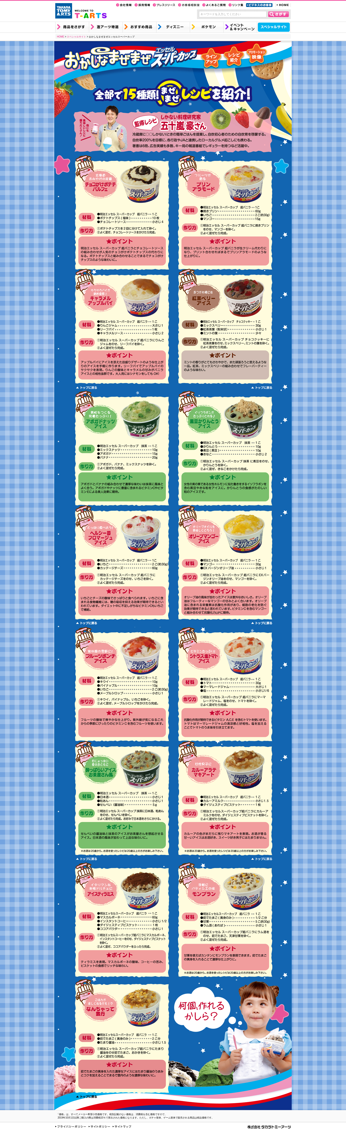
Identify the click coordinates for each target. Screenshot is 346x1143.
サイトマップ (122, 1126)
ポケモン (206, 27)
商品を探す (72, 27)
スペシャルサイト (274, 27)
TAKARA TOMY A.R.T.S (63, 11)
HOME (283, 5)
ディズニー (173, 27)
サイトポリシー (99, 1126)
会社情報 (124, 5)
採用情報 (142, 5)
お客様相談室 (188, 5)
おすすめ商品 (139, 27)
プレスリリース (164, 5)
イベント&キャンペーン (240, 27)
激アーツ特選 (106, 27)
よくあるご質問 (214, 5)
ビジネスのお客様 (259, 5)
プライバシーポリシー (70, 1126)
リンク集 (236, 5)
